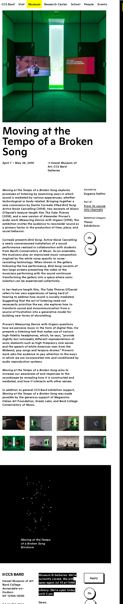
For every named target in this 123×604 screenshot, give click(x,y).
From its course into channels (95, 207)
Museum (34, 4)
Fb (89, 237)
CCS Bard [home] (8, 4)
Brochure (36, 543)
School (75, 4)
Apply (94, 578)
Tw (90, 249)
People (89, 4)
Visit (21, 4)
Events (102, 4)
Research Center (55, 4)
